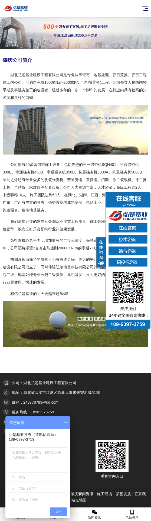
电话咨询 (132, 514)
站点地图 (79, 500)
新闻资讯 (94, 514)
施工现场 (104, 494)
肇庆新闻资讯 (82, 494)
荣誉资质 (123, 494)
